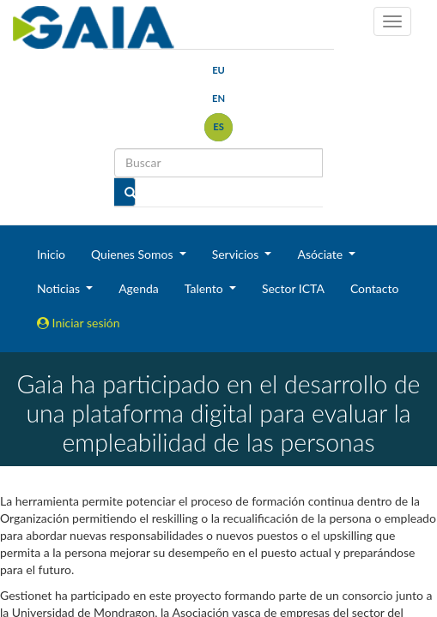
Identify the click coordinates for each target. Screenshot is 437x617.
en (218, 98)
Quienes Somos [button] (133, 254)
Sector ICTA (293, 288)
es (218, 126)
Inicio (51, 254)
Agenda (138, 288)
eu (218, 69)
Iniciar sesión (78, 322)
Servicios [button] (237, 254)
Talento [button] (206, 288)
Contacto (374, 288)
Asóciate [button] (321, 254)
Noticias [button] (60, 288)
